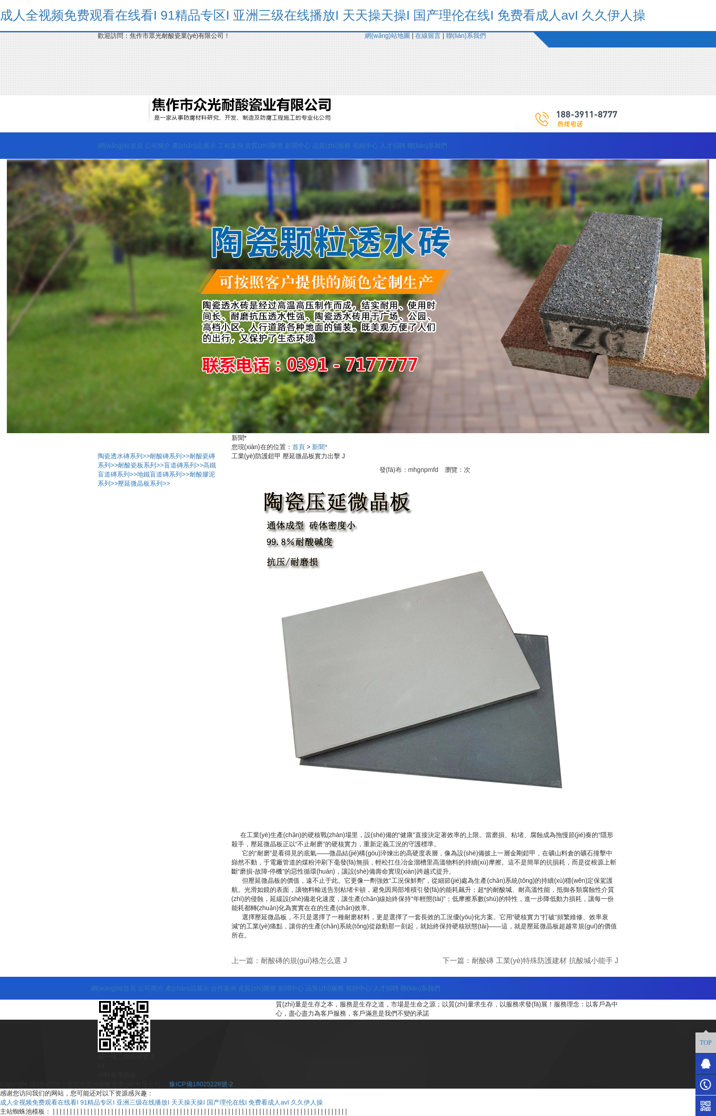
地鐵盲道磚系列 (163, 474)
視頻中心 (365, 145)
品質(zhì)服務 (331, 145)
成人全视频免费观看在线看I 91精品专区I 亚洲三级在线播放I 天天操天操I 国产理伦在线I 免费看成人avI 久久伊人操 (323, 15)
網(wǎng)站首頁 (120, 145)
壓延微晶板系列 (144, 483)
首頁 (298, 447)
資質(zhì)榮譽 (264, 145)
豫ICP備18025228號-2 (200, 1084)
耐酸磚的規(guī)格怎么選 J (304, 960)
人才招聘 (392, 145)
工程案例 (230, 145)
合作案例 (224, 988)
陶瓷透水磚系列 (124, 456)
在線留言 (428, 35)
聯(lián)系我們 (466, 35)
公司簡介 (157, 145)
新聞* (319, 447)
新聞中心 (298, 145)
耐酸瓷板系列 (140, 465)
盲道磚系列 (183, 465)
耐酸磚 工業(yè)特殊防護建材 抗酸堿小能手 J (545, 960)
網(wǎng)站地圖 (387, 35)
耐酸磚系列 (169, 456)
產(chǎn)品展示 (194, 145)
